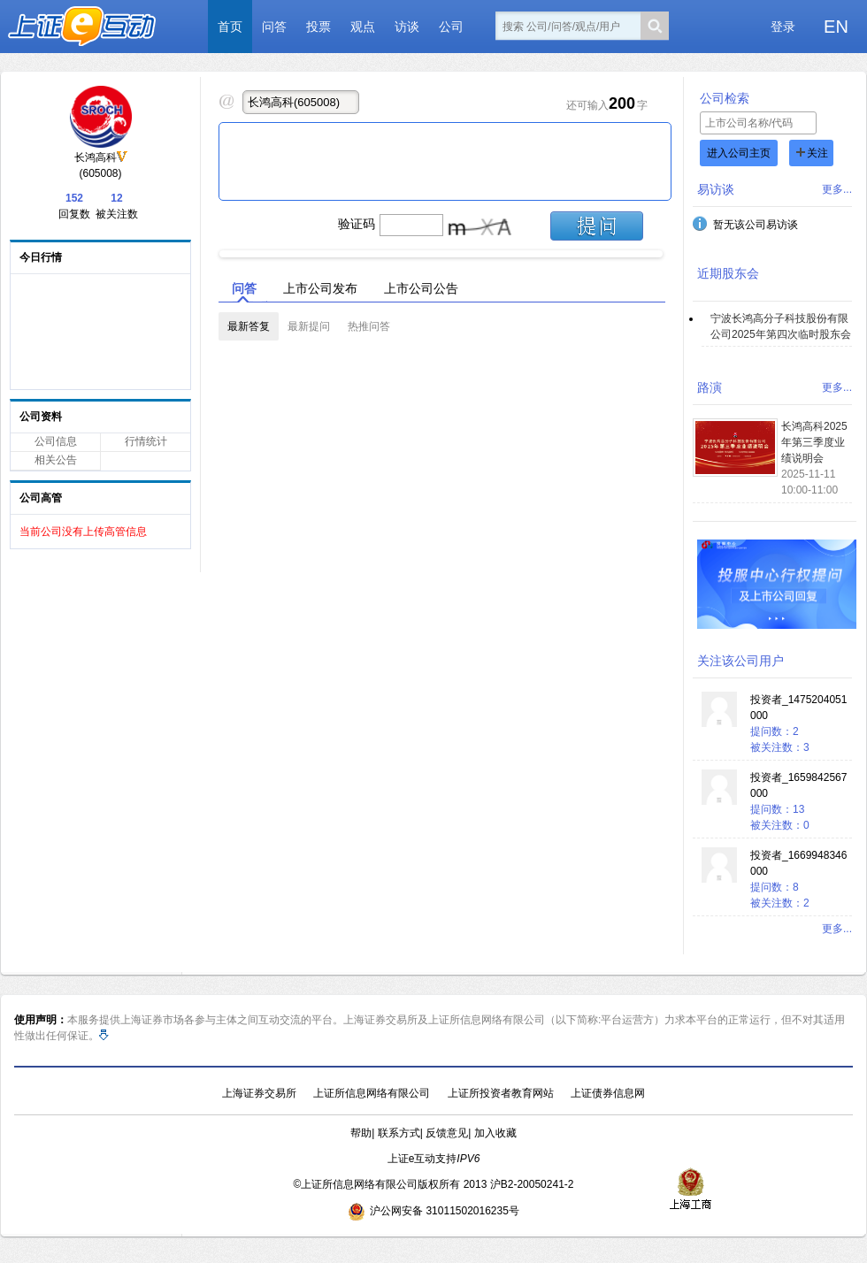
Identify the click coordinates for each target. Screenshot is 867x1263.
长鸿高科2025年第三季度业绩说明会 (814, 442)
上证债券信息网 (608, 1093)
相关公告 (56, 460)
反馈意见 (447, 1133)
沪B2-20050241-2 (532, 1184)
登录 (783, 26)
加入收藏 (495, 1133)
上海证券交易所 (259, 1093)
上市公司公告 (421, 288)
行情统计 (146, 441)
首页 (230, 26)
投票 (318, 26)
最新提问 (309, 326)
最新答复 (248, 326)
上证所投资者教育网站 (501, 1093)
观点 (362, 26)
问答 (274, 26)
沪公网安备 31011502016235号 (433, 1211)
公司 (451, 26)
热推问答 (369, 326)
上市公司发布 (320, 288)
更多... (837, 189)
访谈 (407, 26)
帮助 (361, 1133)
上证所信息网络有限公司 (371, 1093)
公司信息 (56, 441)
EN (836, 26)
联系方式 (399, 1133)
